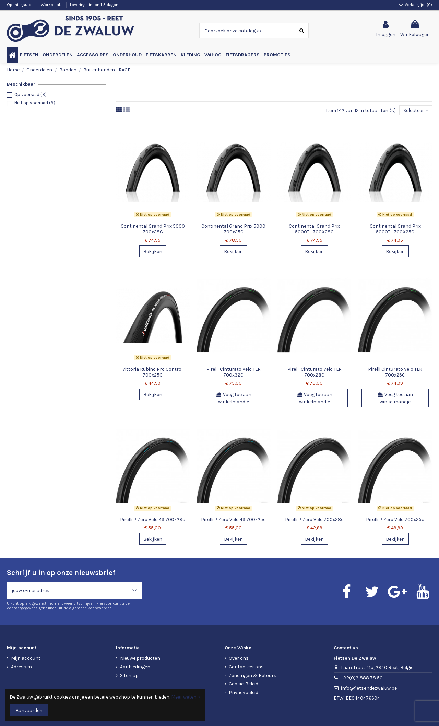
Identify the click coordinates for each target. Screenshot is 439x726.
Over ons (239, 658)
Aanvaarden (29, 710)
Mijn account (25, 658)
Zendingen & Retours (252, 675)
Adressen (21, 667)
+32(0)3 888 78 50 (362, 678)
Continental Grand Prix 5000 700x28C (153, 229)
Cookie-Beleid (243, 684)
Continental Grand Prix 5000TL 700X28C (314, 229)
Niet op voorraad (34, 102)
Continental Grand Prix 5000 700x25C (233, 229)
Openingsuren (21, 4)
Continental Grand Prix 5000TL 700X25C (395, 229)
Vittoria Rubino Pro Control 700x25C (152, 372)
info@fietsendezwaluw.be (369, 688)
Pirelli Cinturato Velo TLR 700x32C (233, 372)
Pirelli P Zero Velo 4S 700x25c (233, 519)
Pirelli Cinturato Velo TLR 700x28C (314, 372)
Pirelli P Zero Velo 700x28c (314, 519)
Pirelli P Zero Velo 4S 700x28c (152, 519)
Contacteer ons (246, 667)
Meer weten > (185, 697)
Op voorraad (30, 94)
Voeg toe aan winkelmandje (233, 398)
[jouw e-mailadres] (67, 590)
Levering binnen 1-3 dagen (94, 4)
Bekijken (152, 251)
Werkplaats (52, 4)
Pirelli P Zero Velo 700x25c (395, 519)
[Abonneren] (134, 590)
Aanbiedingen (135, 667)
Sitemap (129, 675)
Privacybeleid (243, 692)
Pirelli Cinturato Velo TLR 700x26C (395, 372)
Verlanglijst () (415, 4)
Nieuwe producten (140, 658)
